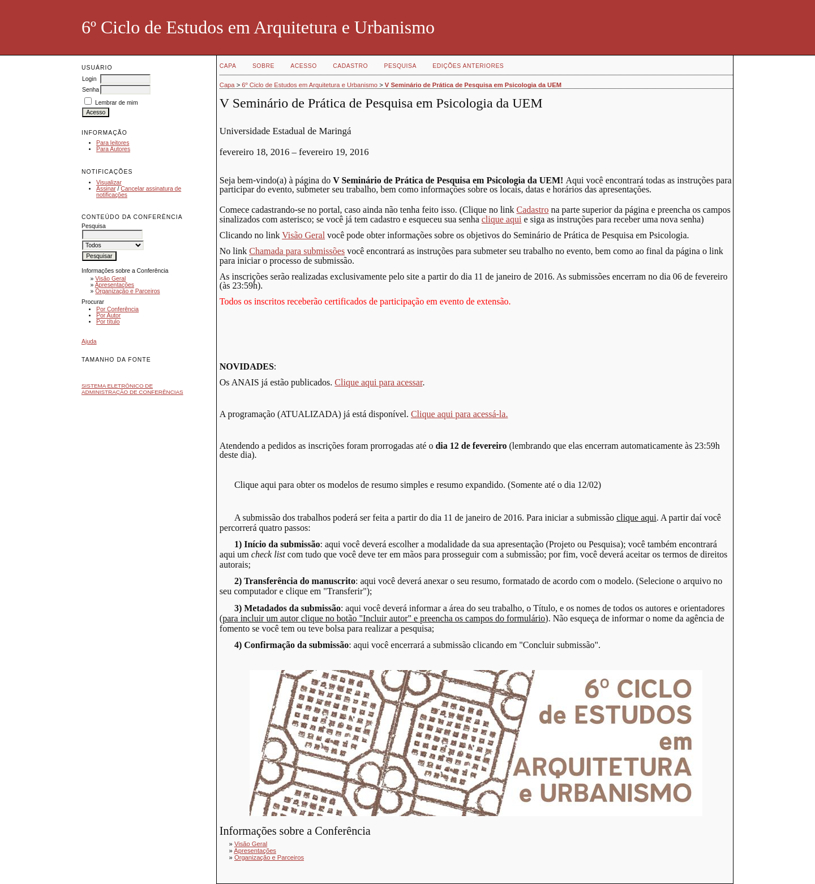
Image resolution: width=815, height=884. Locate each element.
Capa (228, 66)
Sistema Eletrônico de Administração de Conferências (132, 389)
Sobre (263, 66)
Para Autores (113, 149)
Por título (108, 322)
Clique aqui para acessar (378, 382)
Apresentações (114, 285)
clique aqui (502, 219)
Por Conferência (117, 309)
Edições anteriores (468, 66)
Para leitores (112, 143)
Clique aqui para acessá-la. (459, 414)
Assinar (106, 189)
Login (89, 79)
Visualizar (109, 182)
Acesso (303, 66)
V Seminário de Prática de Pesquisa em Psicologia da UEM (473, 84)
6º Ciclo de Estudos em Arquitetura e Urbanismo (310, 84)
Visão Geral (110, 279)
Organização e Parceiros (127, 291)
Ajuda (89, 341)
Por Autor (108, 315)
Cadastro (350, 66)
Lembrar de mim (116, 103)
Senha (90, 90)
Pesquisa (400, 66)
